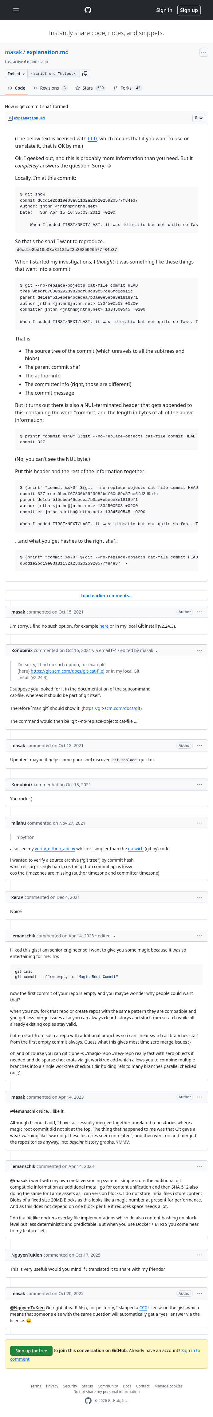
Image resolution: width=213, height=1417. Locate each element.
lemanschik (23, 936)
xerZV (17, 897)
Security (70, 1386)
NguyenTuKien (26, 1255)
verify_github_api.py (55, 848)
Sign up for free (31, 1351)
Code (16, 88)
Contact (142, 1386)
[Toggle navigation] (16, 10)
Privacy (52, 1386)
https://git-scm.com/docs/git (111, 708)
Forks (127, 88)
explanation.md (47, 52)
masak (13, 52)
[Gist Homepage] (88, 10)
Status (87, 1386)
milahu (18, 823)
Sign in (164, 10)
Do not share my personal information (106, 1391)
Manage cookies (169, 1386)
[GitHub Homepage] (88, 1401)
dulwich (136, 848)
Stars (90, 88)
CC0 (92, 138)
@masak (19, 1180)
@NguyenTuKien (27, 1307)
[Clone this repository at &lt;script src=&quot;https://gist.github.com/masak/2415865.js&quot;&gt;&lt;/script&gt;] (53, 74)
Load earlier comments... (106, 595)
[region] (106, 353)
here (103, 626)
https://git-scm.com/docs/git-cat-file (67, 671)
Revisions (50, 88)
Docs (127, 1386)
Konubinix (22, 650)
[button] (85, 74)
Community (108, 1386)
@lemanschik (24, 1111)
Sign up (189, 10)
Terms (35, 1386)
